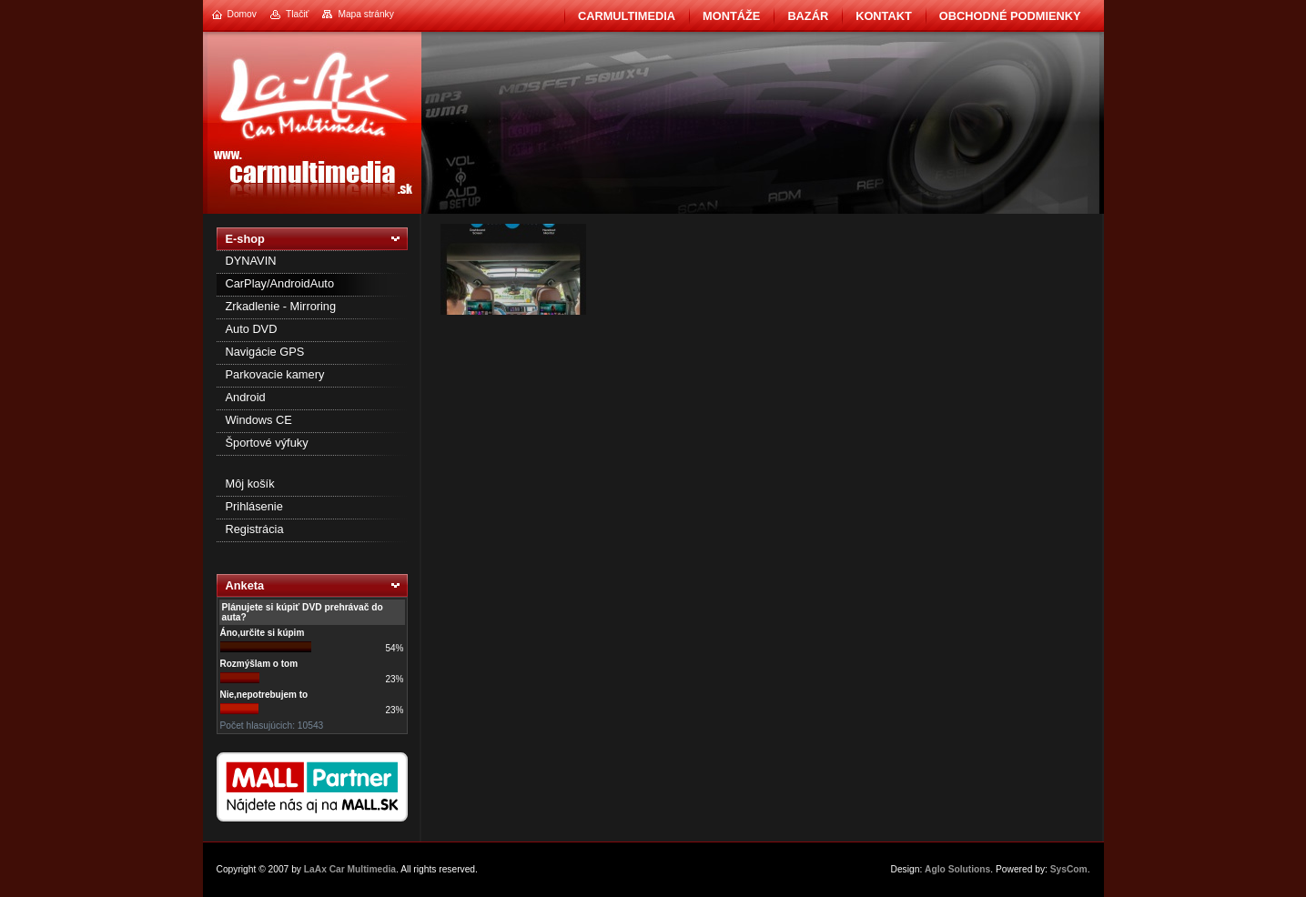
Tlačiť (297, 14)
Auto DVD (252, 329)
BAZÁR (807, 16)
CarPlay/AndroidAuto (280, 283)
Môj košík (250, 483)
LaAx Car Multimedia (350, 869)
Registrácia (255, 529)
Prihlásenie (254, 506)
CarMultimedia (626, 16)
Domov (242, 14)
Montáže (731, 16)
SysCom (1069, 869)
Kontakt (883, 16)
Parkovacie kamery (275, 374)
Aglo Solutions (957, 869)
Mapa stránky (365, 14)
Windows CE (259, 420)
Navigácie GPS (265, 351)
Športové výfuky (267, 442)
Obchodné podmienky (1010, 16)
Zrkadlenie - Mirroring (281, 306)
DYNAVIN (251, 260)
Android (246, 397)
